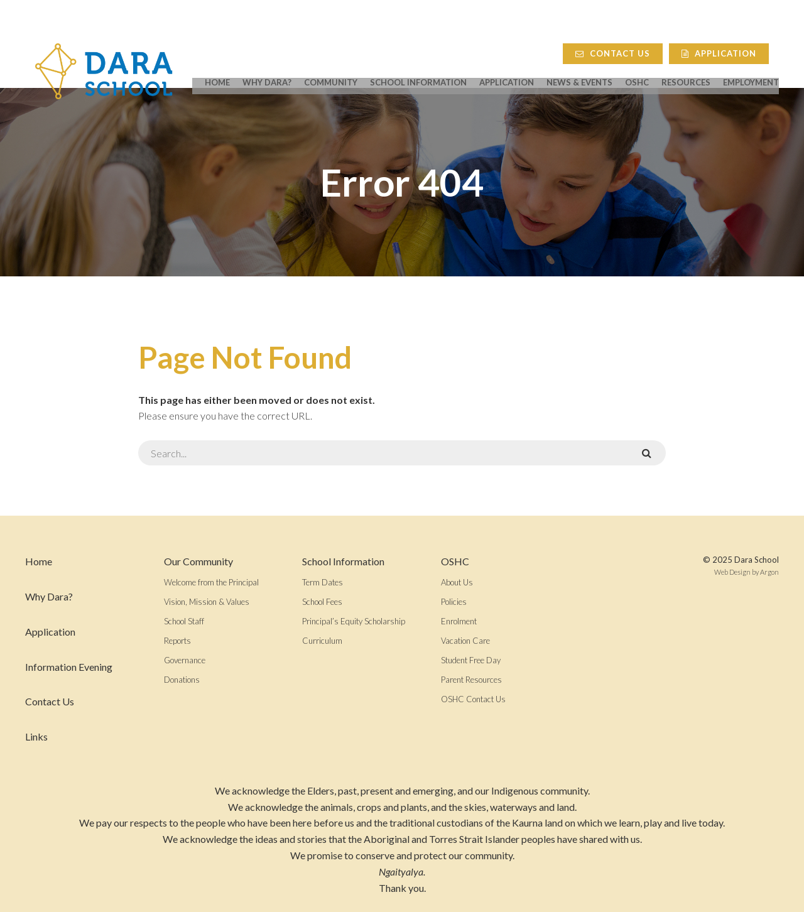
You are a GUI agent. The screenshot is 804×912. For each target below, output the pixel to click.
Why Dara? (266, 63)
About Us (457, 582)
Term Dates (322, 582)
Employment (751, 63)
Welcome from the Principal (211, 582)
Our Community (198, 561)
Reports (177, 641)
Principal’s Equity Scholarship (353, 621)
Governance (184, 660)
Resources (685, 63)
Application (729, 29)
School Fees (322, 602)
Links (36, 736)
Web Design (732, 572)
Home (217, 63)
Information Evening (68, 667)
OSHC (637, 63)
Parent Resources (471, 680)
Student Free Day (471, 660)
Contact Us (622, 29)
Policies (454, 602)
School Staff (184, 621)
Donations (182, 680)
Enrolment (459, 621)
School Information (418, 63)
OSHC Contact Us (473, 699)
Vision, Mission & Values (206, 602)
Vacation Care (465, 641)
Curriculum (322, 641)
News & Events (579, 63)
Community (330, 63)
